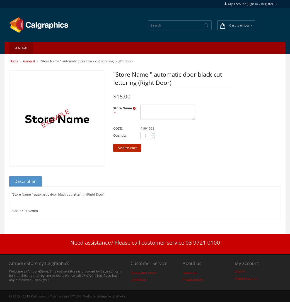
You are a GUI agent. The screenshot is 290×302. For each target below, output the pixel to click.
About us (189, 272)
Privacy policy (193, 279)
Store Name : (125, 108)
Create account (246, 278)
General (21, 48)
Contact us (138, 279)
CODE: (118, 128)
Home (14, 61)
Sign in (240, 271)
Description (25, 181)
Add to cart (127, 147)
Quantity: (120, 135)
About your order (143, 272)
